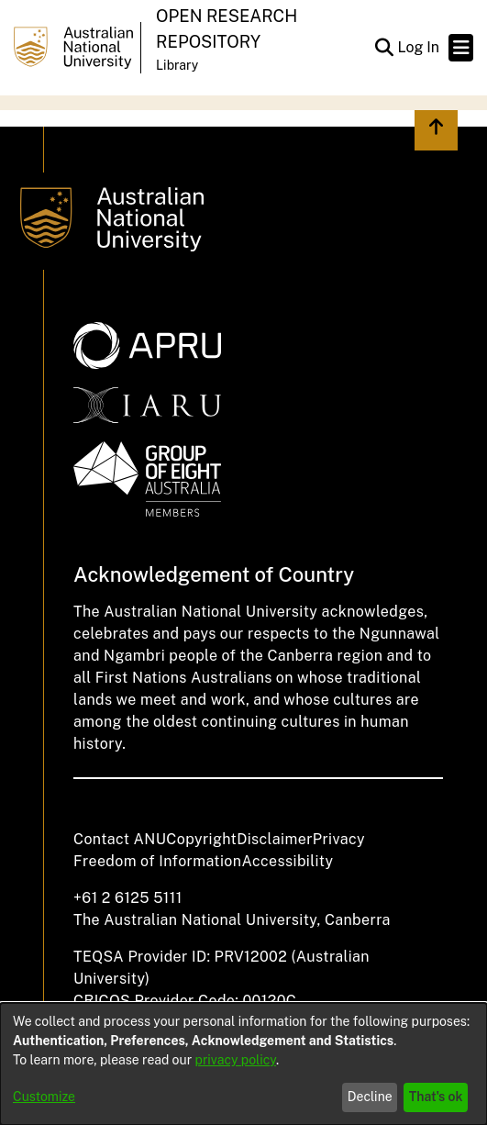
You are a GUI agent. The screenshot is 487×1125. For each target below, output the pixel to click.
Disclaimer (275, 839)
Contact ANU (119, 839)
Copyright (201, 839)
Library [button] (177, 65)
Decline (370, 1096)
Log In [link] (419, 47)
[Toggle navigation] (460, 47)
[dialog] (243, 1064)
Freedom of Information (157, 861)
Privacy (339, 839)
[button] (383, 48)
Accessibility (287, 861)
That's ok (436, 1096)
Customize (44, 1096)
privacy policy (235, 1060)
